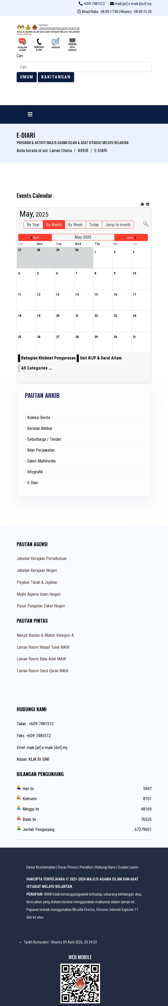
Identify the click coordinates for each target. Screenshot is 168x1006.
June (130, 237)
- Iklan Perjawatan (40, 450)
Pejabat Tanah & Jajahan (37, 582)
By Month (54, 224)
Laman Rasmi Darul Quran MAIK (43, 670)
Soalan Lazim (128, 867)
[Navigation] (30, 114)
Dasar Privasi (68, 867)
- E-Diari (31, 482)
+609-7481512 (94, 4)
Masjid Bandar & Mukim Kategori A (45, 635)
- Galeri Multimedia (40, 461)
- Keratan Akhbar (38, 428)
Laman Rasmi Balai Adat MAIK (41, 658)
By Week (75, 224)
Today (94, 224)
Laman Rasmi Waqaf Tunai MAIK (43, 647)
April (36, 237)
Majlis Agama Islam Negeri (39, 594)
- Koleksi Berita (37, 417)
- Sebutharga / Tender (43, 439)
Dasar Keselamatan (41, 867)
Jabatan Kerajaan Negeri (37, 570)
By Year (33, 224)
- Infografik (34, 471)
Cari (20, 55)
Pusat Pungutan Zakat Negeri (41, 605)
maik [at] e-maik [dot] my (133, 4)
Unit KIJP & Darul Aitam (101, 357)
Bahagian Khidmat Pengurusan (48, 357)
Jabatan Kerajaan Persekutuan (42, 558)
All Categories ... (36, 368)
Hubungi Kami (105, 867)
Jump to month (117, 224)
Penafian (86, 867)
